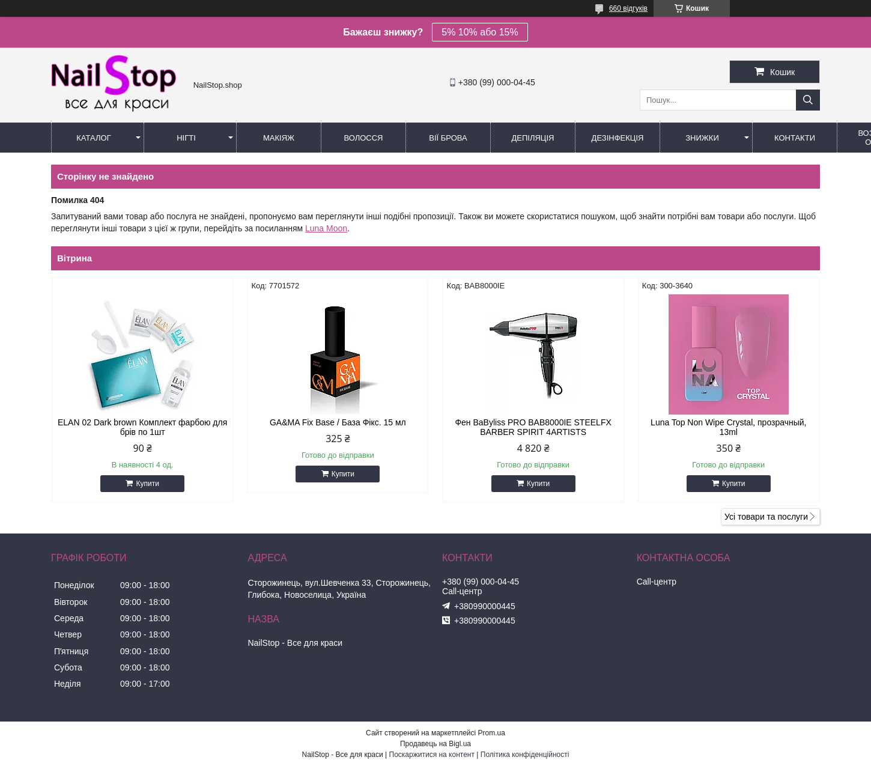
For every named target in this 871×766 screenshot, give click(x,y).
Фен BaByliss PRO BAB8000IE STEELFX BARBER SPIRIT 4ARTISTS (533, 427)
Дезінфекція (618, 137)
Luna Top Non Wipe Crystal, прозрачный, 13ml (728, 427)
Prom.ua (491, 733)
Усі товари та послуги (766, 516)
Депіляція (533, 137)
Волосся (363, 137)
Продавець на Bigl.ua (435, 744)
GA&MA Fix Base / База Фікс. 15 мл (338, 422)
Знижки (702, 137)
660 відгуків (628, 8)
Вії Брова (448, 137)
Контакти (794, 137)
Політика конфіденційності (525, 754)
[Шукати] (808, 100)
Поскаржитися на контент (432, 754)
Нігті (186, 137)
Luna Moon (326, 228)
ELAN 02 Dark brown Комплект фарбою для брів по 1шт (142, 427)
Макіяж (278, 137)
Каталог (93, 137)
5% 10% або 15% (480, 32)
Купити (147, 483)
